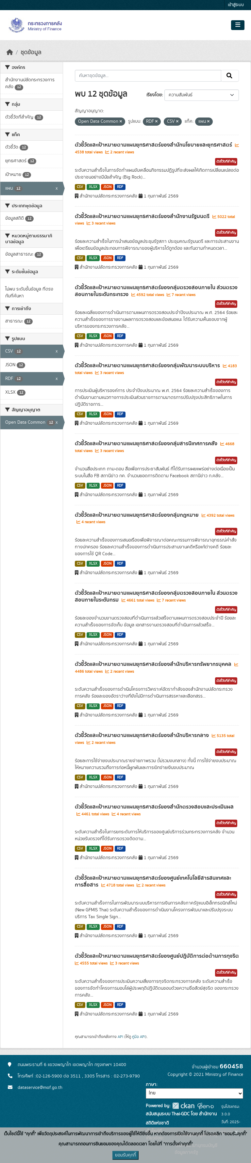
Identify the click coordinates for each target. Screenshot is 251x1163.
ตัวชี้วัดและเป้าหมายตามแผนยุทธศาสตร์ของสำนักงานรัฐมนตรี (143, 216)
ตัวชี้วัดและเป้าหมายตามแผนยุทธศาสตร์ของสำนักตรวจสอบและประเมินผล (154, 807)
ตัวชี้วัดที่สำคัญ (226, 161)
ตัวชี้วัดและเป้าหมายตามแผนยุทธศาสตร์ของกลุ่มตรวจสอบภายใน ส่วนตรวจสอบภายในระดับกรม (156, 596)
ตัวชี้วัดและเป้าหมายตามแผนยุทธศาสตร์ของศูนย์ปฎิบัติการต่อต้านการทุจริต (157, 956)
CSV (80, 187)
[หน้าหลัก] (10, 52)
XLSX (93, 187)
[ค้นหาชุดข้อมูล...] (148, 76)
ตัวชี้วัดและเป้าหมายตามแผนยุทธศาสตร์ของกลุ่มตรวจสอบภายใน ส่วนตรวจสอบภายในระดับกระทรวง (156, 291)
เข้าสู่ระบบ (236, 5)
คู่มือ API (138, 1037)
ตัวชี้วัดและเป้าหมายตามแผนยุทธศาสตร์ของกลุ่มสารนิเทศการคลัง (147, 443)
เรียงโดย (154, 95)
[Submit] (230, 76)
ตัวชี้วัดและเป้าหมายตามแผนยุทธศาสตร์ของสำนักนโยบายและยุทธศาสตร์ (154, 145)
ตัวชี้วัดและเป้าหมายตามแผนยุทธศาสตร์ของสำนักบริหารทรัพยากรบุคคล (154, 664)
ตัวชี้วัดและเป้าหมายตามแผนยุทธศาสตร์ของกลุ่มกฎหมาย (137, 515)
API (120, 1037)
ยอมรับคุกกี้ (125, 1155)
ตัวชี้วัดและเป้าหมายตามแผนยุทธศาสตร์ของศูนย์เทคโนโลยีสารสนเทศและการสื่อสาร (153, 881)
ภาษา (151, 1084)
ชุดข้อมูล (31, 52)
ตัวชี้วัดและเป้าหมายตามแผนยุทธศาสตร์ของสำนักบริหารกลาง (142, 735)
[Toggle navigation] (237, 25)
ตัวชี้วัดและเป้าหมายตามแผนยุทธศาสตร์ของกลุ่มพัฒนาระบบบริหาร (148, 365)
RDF (120, 187)
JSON (107, 187)
